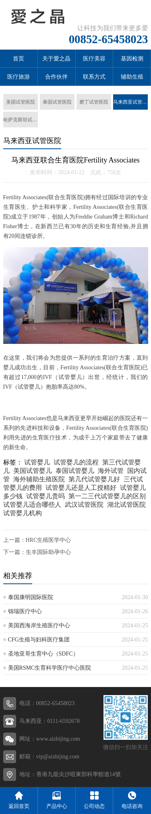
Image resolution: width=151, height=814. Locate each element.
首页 (18, 59)
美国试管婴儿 (32, 470)
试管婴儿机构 (22, 513)
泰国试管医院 (57, 102)
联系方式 (94, 77)
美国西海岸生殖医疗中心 (39, 625)
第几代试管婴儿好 (94, 479)
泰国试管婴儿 (75, 470)
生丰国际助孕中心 (48, 552)
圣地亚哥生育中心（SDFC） (43, 654)
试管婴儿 (37, 462)
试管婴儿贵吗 (45, 496)
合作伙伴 (56, 77)
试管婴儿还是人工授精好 (81, 487)
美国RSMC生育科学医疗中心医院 (49, 668)
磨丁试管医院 (93, 102)
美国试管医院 (20, 102)
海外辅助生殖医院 (39, 479)
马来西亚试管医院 (130, 102)
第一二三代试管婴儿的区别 (107, 496)
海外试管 (111, 470)
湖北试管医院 (126, 504)
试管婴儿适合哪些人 (32, 504)
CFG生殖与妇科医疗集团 (39, 640)
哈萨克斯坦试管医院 (20, 120)
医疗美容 (94, 59)
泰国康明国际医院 (30, 597)
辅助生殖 (132, 77)
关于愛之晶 (56, 59)
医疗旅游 (18, 77)
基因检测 (132, 59)
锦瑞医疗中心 (25, 611)
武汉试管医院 (84, 504)
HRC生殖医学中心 (48, 540)
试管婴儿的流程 (76, 462)
